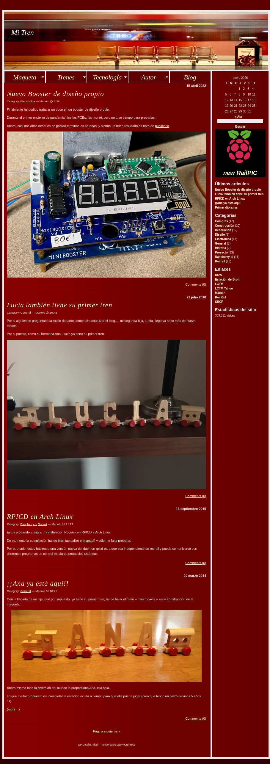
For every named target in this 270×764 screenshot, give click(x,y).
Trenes (66, 77)
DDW (218, 275)
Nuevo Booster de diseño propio (238, 189)
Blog (190, 77)
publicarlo (162, 126)
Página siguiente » (106, 731)
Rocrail (220, 261)
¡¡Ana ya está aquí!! (228, 203)
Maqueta (24, 77)
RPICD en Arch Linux (230, 198)
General (220, 243)
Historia (220, 248)
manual (88, 540)
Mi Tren (22, 32)
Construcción (224, 225)
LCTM (219, 284)
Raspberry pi (224, 257)
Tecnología (107, 77)
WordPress (128, 744)
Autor (148, 77)
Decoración (223, 230)
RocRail (220, 297)
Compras (221, 221)
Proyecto (221, 252)
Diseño (220, 234)
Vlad (95, 744)
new (240, 173)
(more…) (13, 709)
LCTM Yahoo (224, 288)
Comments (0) (195, 284)
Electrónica (223, 239)
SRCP (219, 301)
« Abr (238, 116)
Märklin (220, 293)
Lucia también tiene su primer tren (239, 194)
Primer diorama (226, 207)
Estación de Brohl (227, 279)
